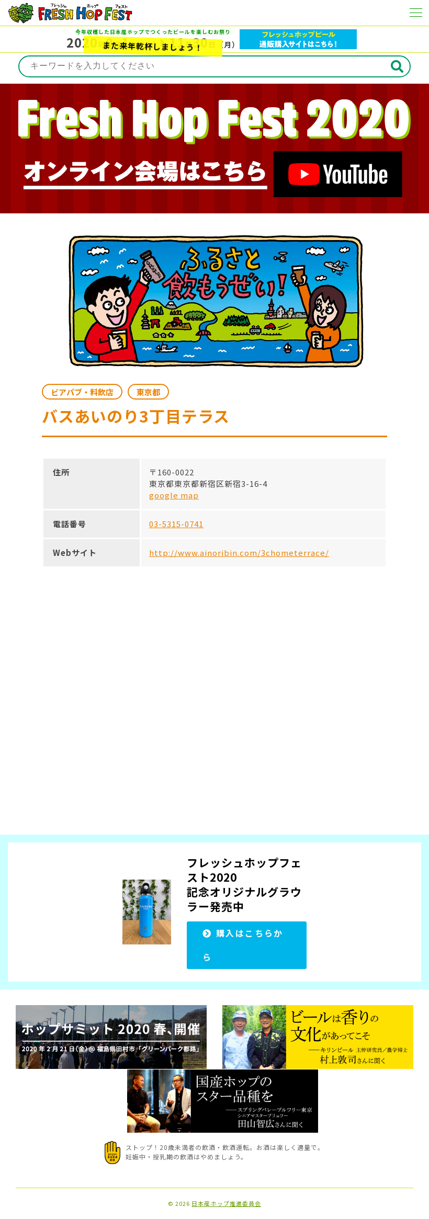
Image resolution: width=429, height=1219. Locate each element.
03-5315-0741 (176, 523)
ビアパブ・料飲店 (82, 391)
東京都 (148, 391)
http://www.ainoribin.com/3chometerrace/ (239, 552)
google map (174, 494)
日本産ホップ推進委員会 (226, 1203)
